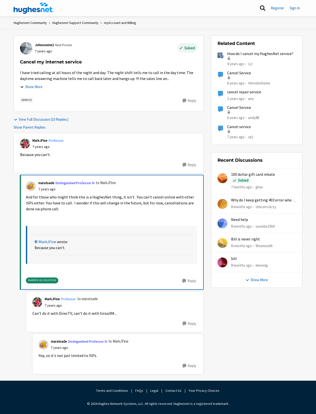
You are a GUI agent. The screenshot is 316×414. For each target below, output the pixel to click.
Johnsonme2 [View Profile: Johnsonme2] (44, 45)
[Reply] (189, 100)
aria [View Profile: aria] (251, 98)
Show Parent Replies (30, 127)
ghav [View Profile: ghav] (259, 187)
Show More (31, 86)
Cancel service (239, 126)
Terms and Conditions (112, 390)
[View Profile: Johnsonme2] (26, 48)
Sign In (295, 8)
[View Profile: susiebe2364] (222, 223)
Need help (239, 219)
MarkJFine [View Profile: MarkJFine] (39, 140)
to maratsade (87, 298)
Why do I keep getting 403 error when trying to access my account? (262, 200)
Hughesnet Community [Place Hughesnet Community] (30, 22)
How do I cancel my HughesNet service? (260, 53)
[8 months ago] (241, 207)
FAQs (139, 390)
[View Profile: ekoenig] (222, 262)
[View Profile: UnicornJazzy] (222, 204)
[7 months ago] (241, 187)
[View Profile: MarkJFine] (25, 144)
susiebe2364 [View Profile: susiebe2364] (265, 226)
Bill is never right (245, 239)
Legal (154, 390)
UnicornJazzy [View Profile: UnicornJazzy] (266, 206)
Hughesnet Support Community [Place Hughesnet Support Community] (75, 22)
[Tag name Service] (26, 100)
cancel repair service (244, 92)
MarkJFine (47, 241)
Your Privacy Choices (204, 390)
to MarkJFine (106, 182)
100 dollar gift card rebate (253, 174)
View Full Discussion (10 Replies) (41, 119)
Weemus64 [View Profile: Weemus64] (264, 245)
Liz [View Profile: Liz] (250, 63)
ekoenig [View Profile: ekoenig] (262, 265)
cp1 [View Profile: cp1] (251, 136)
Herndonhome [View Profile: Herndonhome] (259, 82)
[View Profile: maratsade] (31, 186)
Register (277, 8)
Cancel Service (239, 73)
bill (234, 258)
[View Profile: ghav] (222, 178)
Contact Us (173, 390)
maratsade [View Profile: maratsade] (46, 183)
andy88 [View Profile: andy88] (253, 117)
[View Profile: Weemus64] (222, 243)
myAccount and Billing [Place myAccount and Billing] (120, 22)
